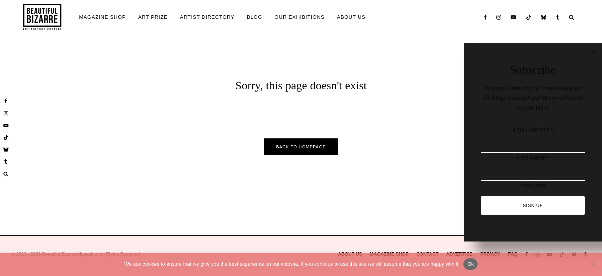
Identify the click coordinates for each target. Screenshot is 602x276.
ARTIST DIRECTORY (207, 17)
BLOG (254, 17)
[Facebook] (485, 17)
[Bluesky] (543, 17)
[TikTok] (528, 17)
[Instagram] (499, 17)
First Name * (533, 157)
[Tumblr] (557, 17)
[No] (592, 264)
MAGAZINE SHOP (102, 17)
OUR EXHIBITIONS (299, 17)
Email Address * (533, 129)
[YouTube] (513, 17)
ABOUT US (351, 17)
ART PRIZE (153, 17)
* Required (533, 185)
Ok (470, 264)
